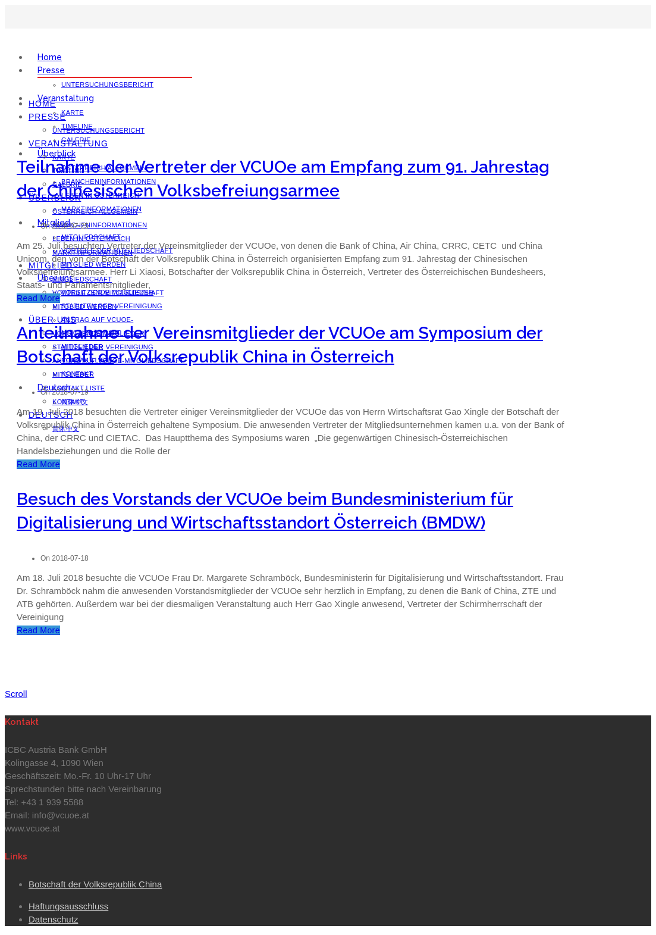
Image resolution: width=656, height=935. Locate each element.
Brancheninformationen (99, 225)
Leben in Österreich (91, 238)
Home (49, 57)
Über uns (52, 319)
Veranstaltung (65, 98)
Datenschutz (53, 919)
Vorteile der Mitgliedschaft (108, 292)
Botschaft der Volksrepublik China (95, 884)
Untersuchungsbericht (107, 84)
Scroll (16, 694)
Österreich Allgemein (95, 211)
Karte (72, 112)
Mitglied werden (84, 306)
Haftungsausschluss (68, 906)
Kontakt (68, 401)
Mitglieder (73, 374)
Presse (51, 70)
